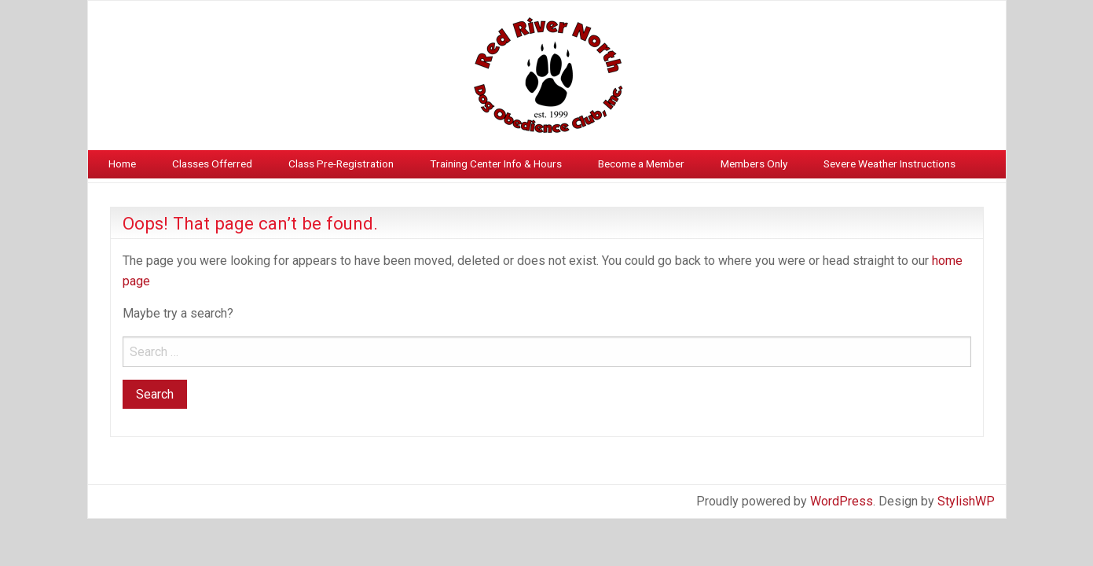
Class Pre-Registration (341, 163)
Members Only (754, 163)
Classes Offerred (212, 163)
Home (122, 163)
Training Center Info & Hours (496, 163)
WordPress (841, 501)
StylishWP (966, 501)
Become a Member (641, 163)
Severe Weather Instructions (889, 163)
